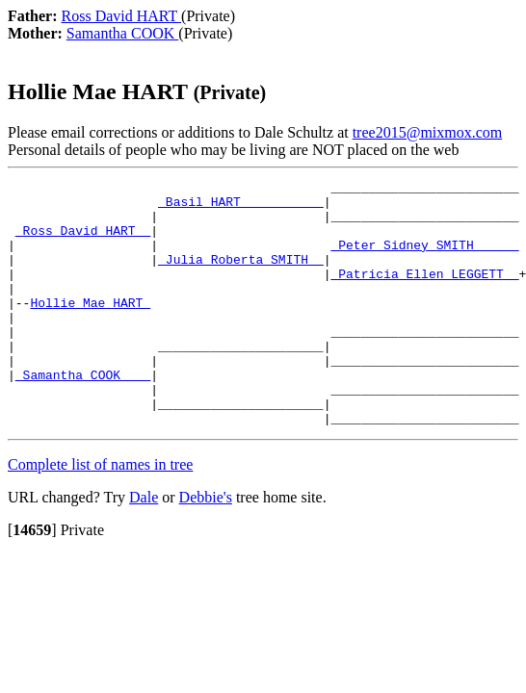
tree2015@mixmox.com (428, 132)
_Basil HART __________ (241, 207)
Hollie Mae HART (90, 328)
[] (32, 579)
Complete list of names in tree (100, 513)
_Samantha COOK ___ (82, 415)
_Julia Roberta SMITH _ (241, 276)
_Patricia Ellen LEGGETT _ (424, 293)
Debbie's (205, 546)
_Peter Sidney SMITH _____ (424, 259)
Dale (143, 546)
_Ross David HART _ (82, 241)
